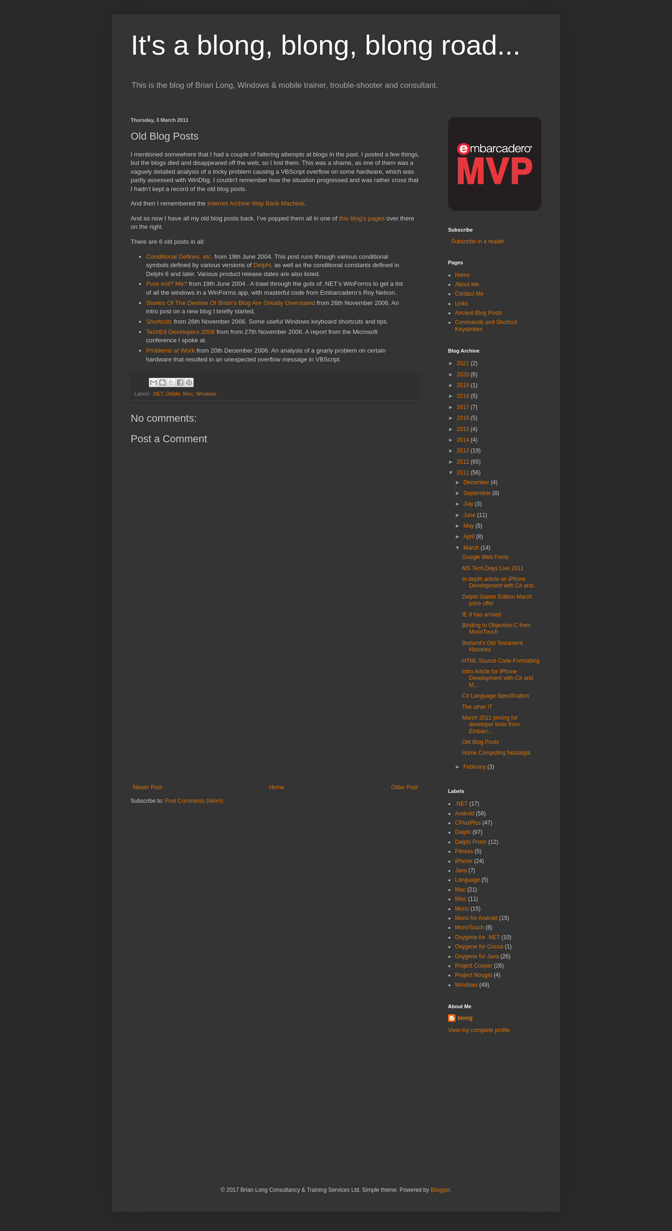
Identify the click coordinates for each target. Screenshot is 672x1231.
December (477, 482)
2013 (464, 450)
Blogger (440, 1190)
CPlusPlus (468, 823)
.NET (157, 393)
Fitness (464, 851)
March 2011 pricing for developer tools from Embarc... (491, 725)
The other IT (477, 707)
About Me (467, 284)
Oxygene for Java (477, 956)
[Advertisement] (275, 714)
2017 (464, 407)
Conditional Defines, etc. (179, 256)
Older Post (404, 787)
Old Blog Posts (480, 742)
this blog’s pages (362, 218)
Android (464, 813)
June (470, 515)
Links (461, 303)
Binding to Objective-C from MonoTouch (496, 628)
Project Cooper (473, 965)
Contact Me (469, 293)
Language (467, 880)
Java (461, 870)
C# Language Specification (495, 696)
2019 (464, 385)
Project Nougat (473, 975)
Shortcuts (159, 321)
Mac (460, 889)
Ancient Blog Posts (478, 313)
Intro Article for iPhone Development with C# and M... (497, 678)
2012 (464, 462)
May (469, 526)
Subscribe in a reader (476, 241)
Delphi (262, 265)
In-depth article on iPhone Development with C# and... (500, 582)
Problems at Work (170, 350)
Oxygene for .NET (477, 937)
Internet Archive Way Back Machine (255, 203)
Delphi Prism (471, 842)
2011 (464, 472)
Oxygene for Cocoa (479, 946)
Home (276, 787)
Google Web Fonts (485, 557)
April (469, 536)
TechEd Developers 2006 (180, 331)
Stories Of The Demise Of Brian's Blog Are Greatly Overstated (230, 302)
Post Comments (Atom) (194, 801)
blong (465, 1018)
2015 (464, 429)
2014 (464, 440)
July (469, 504)
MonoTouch (469, 927)
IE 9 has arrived (481, 614)
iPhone (463, 861)
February (475, 767)
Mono (462, 909)
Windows (206, 393)
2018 (464, 396)
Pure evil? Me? (166, 283)
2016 (464, 418)
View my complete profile (479, 1030)
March (472, 548)
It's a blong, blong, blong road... (325, 45)
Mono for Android (476, 918)
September (477, 493)
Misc (188, 393)
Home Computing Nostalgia (496, 753)
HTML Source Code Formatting (500, 661)
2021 (464, 363)
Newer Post (147, 787)
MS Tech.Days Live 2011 (493, 568)
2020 (464, 374)
